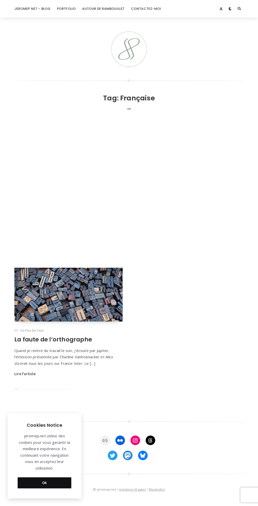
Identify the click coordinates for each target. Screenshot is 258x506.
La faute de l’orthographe (53, 339)
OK (44, 482)
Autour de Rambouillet (103, 8)
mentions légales (132, 489)
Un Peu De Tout (32, 330)
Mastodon (157, 489)
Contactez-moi (146, 8)
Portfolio (66, 8)
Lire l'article (25, 373)
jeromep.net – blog (32, 8)
